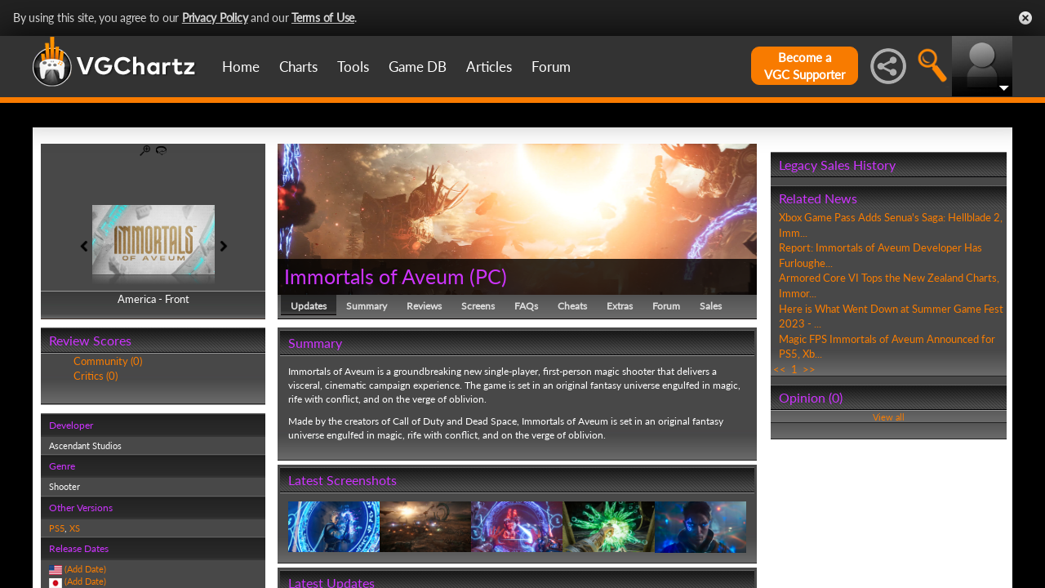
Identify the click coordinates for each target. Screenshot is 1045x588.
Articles (489, 66)
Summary (366, 306)
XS (74, 528)
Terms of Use (322, 17)
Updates (309, 306)
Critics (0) (95, 375)
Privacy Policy (215, 17)
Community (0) (107, 361)
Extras (620, 306)
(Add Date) (85, 569)
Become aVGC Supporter (804, 66)
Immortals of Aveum (374, 276)
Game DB (418, 66)
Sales (711, 306)
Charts (298, 66)
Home (241, 66)
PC (488, 276)
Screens (478, 306)
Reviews (424, 306)
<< (780, 369)
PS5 (56, 528)
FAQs (526, 306)
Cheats (572, 306)
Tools (353, 66)
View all (889, 417)
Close (1025, 17)
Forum (551, 66)
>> (809, 369)
